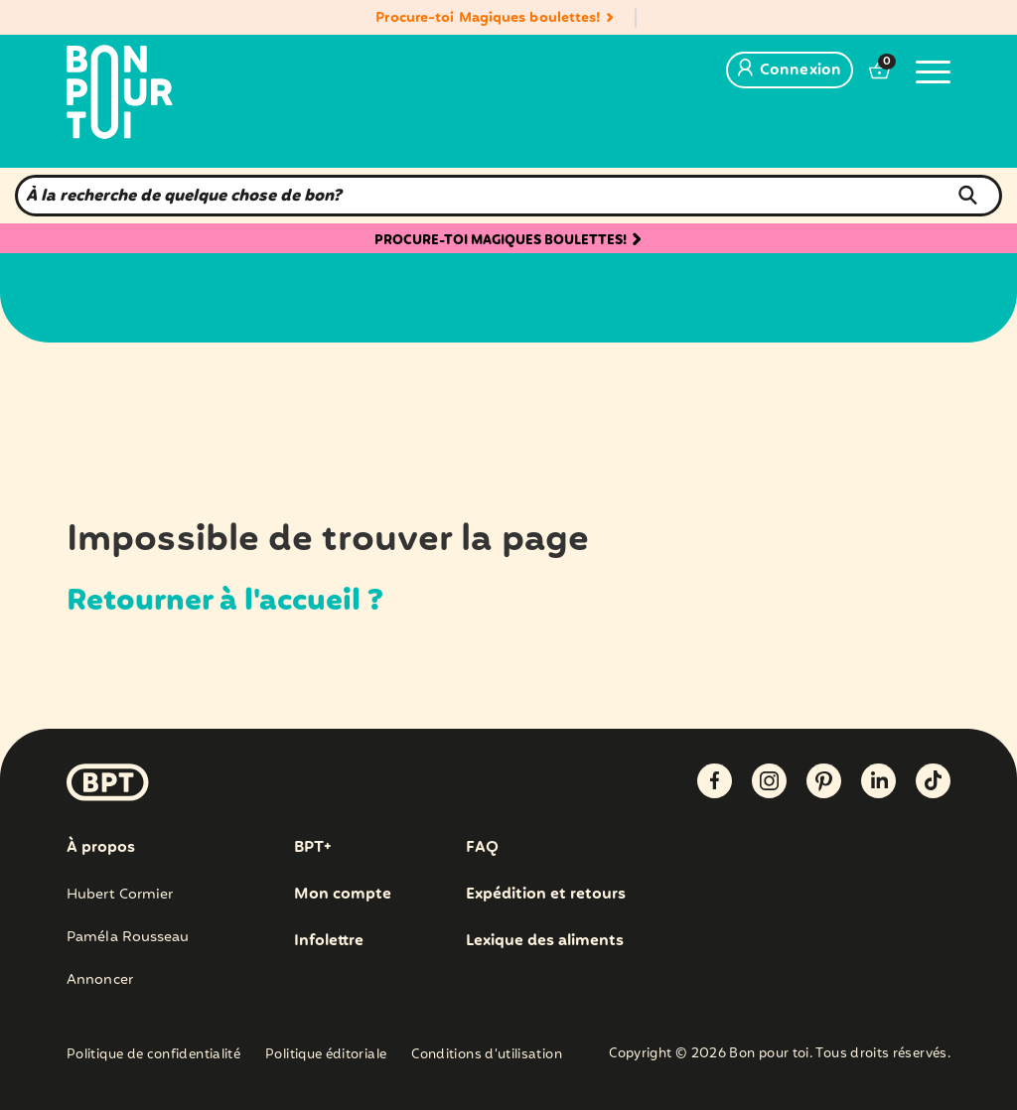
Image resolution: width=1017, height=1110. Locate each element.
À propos (101, 848)
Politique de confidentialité (153, 1055)
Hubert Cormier (120, 894)
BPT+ (314, 848)
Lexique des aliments (548, 941)
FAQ (482, 848)
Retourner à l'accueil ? (263, 599)
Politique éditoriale (325, 1055)
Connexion (789, 70)
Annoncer (100, 980)
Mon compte (342, 894)
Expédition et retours (548, 894)
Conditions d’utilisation (486, 1055)
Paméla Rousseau (128, 937)
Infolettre (329, 941)
